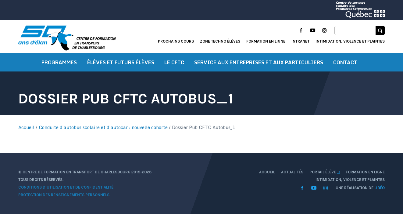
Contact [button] (345, 62)
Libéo (379, 188)
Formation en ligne (265, 41)
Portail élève (324, 172)
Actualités (292, 172)
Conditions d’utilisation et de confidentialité (65, 187)
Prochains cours (176, 41)
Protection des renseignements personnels (63, 195)
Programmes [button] (59, 62)
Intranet (300, 41)
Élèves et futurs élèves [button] (120, 62)
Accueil (26, 127)
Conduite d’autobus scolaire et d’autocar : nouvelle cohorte (103, 127)
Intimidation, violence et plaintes (350, 41)
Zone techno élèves (220, 41)
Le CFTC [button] (174, 62)
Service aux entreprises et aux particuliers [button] (258, 62)
